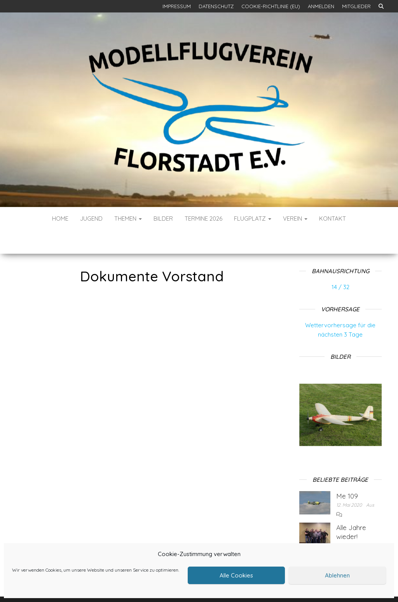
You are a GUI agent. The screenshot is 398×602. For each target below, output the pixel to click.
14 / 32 (340, 263)
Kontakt (332, 218)
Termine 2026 (203, 218)
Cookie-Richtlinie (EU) (270, 6)
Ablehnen (337, 575)
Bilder (163, 218)
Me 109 (347, 473)
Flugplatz (252, 218)
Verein (295, 218)
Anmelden (321, 6)
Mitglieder (356, 6)
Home (60, 218)
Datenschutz (216, 6)
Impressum (176, 6)
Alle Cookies (236, 575)
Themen (128, 218)
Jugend (91, 218)
